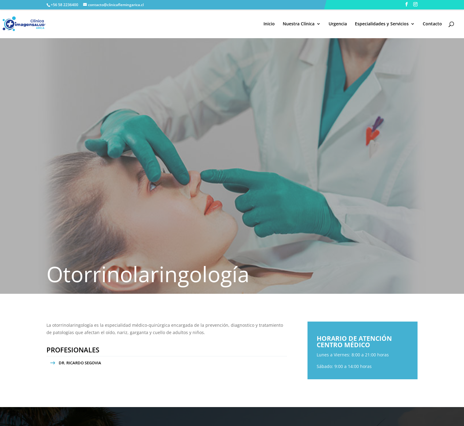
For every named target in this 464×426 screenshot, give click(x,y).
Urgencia (338, 24)
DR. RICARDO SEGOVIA (80, 363)
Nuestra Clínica (299, 24)
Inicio (269, 24)
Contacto (432, 24)
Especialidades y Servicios (382, 24)
